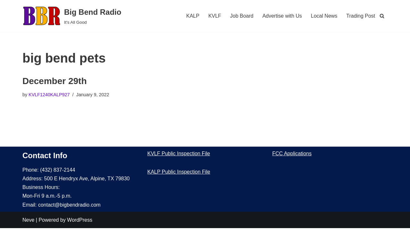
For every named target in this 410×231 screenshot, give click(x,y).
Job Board (241, 16)
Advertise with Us (282, 16)
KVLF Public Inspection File (178, 156)
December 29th (54, 81)
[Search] (382, 15)
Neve (28, 223)
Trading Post (360, 16)
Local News (324, 16)
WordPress (79, 223)
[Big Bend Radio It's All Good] (71, 16)
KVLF (214, 16)
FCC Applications (292, 156)
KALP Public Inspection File (178, 174)
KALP (192, 16)
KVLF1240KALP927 (49, 94)
